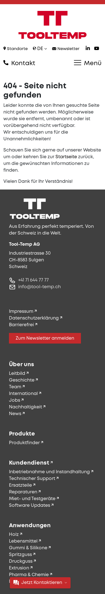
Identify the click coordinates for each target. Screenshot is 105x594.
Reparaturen (23, 492)
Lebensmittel (23, 541)
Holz (14, 535)
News (15, 414)
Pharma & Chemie (29, 575)
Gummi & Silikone (28, 548)
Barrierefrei (21, 325)
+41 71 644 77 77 (33, 280)
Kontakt (19, 63)
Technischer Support (32, 479)
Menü (88, 63)
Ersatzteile (20, 485)
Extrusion (19, 568)
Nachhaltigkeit (25, 407)
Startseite (66, 157)
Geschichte (21, 380)
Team (15, 387)
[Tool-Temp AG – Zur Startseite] (52, 25)
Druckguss (20, 561)
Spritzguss (20, 555)
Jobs (14, 400)
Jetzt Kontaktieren (40, 582)
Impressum (21, 311)
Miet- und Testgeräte (32, 499)
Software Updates (29, 505)
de (40, 49)
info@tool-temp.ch (39, 287)
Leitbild (17, 373)
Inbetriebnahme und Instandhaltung (49, 472)
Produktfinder (24, 443)
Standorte (15, 49)
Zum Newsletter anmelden (45, 338)
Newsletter (66, 49)
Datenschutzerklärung (34, 318)
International (23, 394)
